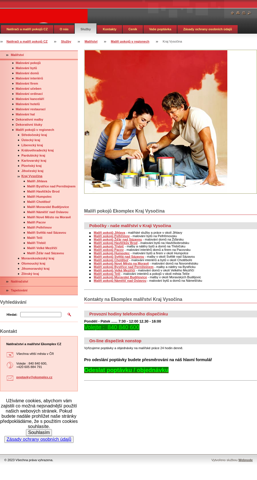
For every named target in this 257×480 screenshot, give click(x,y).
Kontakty (109, 29)
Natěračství (19, 281)
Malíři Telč (35, 237)
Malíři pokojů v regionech (130, 41)
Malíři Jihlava (37, 181)
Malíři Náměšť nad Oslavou (47, 212)
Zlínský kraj (30, 273)
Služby (85, 29)
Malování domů (27, 73)
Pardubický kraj (33, 155)
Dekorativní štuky (29, 124)
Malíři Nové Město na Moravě (49, 217)
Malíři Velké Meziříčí (42, 248)
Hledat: (12, 314)
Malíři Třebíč (36, 243)
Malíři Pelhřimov (39, 227)
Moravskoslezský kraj (37, 258)
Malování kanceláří (30, 99)
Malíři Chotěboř (38, 201)
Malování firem (27, 83)
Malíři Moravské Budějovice (48, 207)
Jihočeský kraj (32, 171)
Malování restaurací (30, 109)
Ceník (132, 29)
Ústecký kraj (30, 140)
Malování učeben (28, 88)
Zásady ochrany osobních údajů (207, 29)
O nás (64, 29)
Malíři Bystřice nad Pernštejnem (51, 186)
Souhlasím (39, 432)
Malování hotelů (28, 104)
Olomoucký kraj (33, 263)
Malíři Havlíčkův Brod (43, 191)
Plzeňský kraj (31, 165)
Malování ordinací (29, 93)
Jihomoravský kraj (35, 268)
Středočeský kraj (34, 135)
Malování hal (25, 114)
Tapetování (19, 290)
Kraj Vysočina (32, 176)
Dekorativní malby (29, 119)
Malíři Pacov (36, 222)
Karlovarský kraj (33, 160)
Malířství (90, 41)
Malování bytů (26, 68)
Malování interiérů (29, 78)
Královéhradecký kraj (37, 150)
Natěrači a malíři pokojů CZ (27, 29)
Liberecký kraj (32, 145)
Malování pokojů (28, 63)
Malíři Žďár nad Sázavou (45, 253)
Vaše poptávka (160, 29)
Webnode (245, 460)
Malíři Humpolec (39, 196)
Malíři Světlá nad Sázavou (46, 232)
